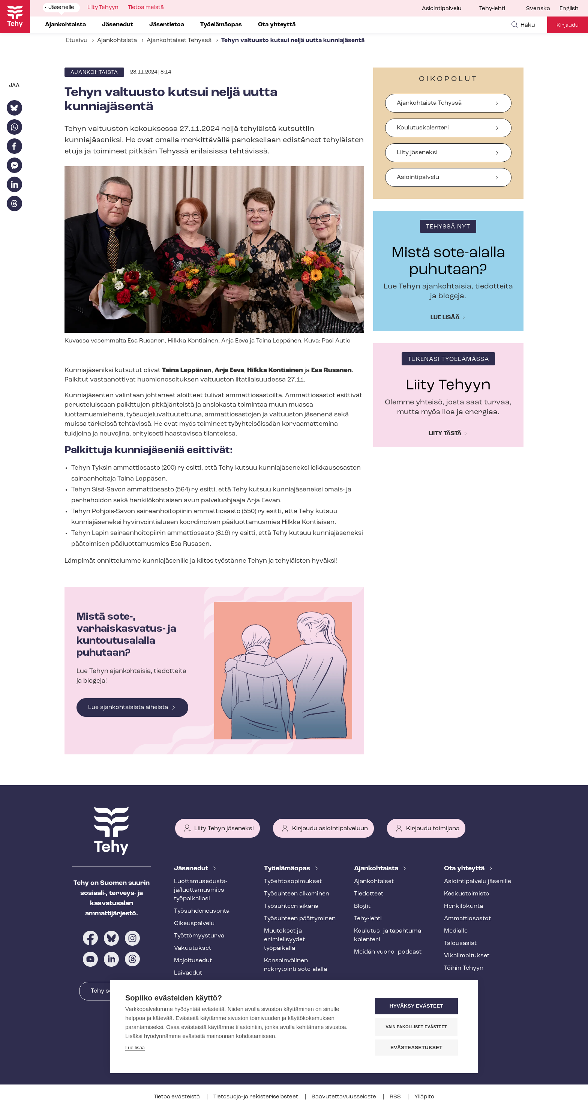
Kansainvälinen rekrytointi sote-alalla (295, 965)
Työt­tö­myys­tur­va (199, 936)
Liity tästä (445, 434)
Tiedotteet (368, 894)
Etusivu (76, 41)
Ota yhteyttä (465, 868)
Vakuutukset (192, 948)
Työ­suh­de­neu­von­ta (202, 911)
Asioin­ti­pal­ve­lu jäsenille (477, 882)
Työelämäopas (288, 868)
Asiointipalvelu (442, 9)
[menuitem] (543, 9)
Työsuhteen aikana (291, 906)
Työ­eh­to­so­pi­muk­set (293, 882)
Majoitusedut (193, 961)
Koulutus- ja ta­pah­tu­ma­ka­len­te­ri (388, 935)
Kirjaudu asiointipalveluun (330, 829)
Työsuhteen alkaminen (296, 894)
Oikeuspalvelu (194, 924)
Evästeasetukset (418, 1047)
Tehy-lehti (492, 9)
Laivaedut (188, 973)
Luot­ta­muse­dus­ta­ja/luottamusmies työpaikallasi (200, 890)
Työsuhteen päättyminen (300, 919)
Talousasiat (460, 943)
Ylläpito (424, 1097)
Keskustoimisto (466, 894)
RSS (396, 1097)
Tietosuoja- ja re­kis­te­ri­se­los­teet (256, 1097)
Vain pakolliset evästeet (417, 1026)
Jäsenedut (192, 868)
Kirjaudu (567, 25)
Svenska (538, 9)
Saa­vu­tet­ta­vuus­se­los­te (344, 1097)
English (569, 9)
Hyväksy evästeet (417, 1006)
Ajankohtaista (117, 41)
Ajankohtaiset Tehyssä (179, 41)
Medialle (456, 931)
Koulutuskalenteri (423, 128)
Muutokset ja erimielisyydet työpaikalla (284, 939)
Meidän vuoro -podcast (388, 952)
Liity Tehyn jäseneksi (224, 829)
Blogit (362, 906)
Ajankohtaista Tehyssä (429, 103)
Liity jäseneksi (417, 153)
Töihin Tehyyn (463, 968)
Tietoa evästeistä (177, 1097)
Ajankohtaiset (374, 882)
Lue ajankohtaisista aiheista (128, 707)
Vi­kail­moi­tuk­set (466, 956)
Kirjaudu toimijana (432, 829)
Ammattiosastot (467, 919)
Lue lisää (445, 318)
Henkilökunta (463, 906)
